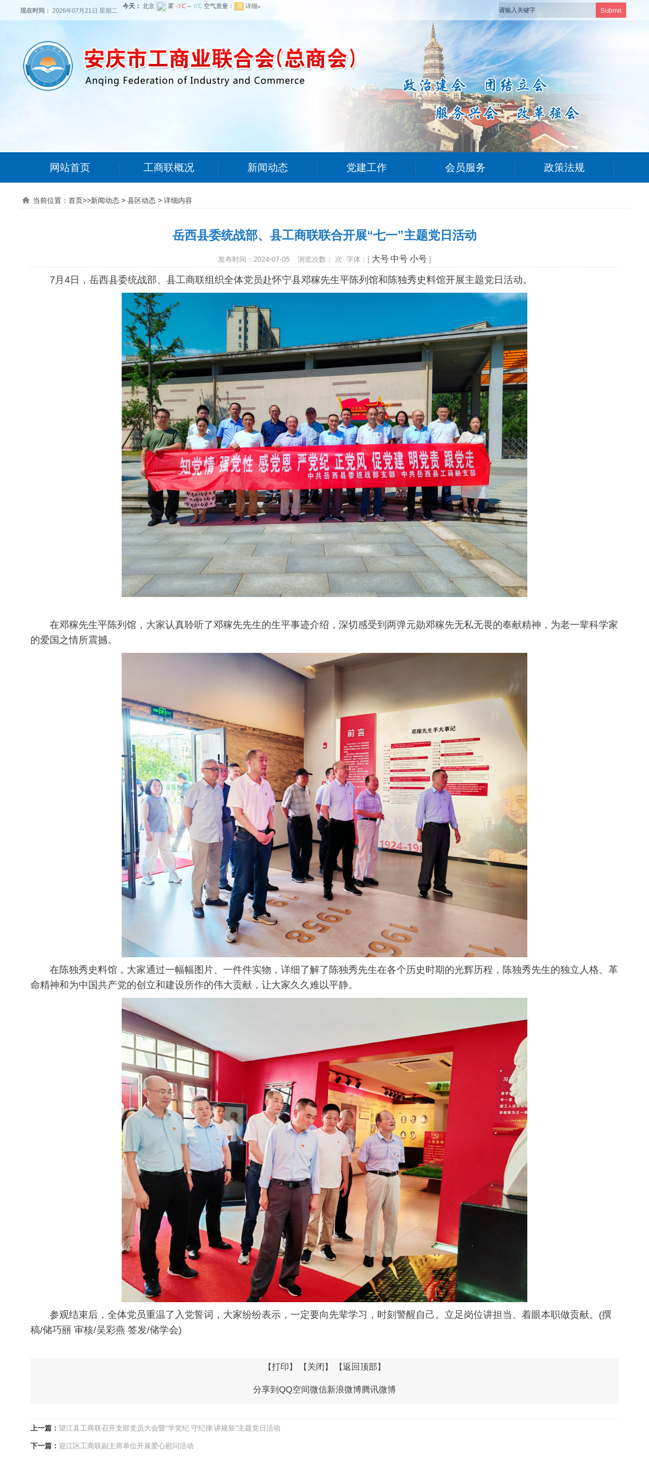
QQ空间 (294, 1389)
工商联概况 (168, 167)
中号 (399, 259)
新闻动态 (267, 167)
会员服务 (465, 167)
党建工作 (366, 167)
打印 (280, 1367)
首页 (75, 200)
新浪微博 (344, 1389)
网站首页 (70, 167)
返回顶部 (360, 1367)
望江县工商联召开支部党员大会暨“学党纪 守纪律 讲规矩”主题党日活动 (169, 1428)
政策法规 (564, 167)
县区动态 (141, 200)
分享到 (266, 1389)
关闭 (315, 1367)
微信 (318, 1389)
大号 (380, 259)
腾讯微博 (379, 1389)
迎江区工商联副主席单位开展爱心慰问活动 (126, 1446)
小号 (418, 259)
